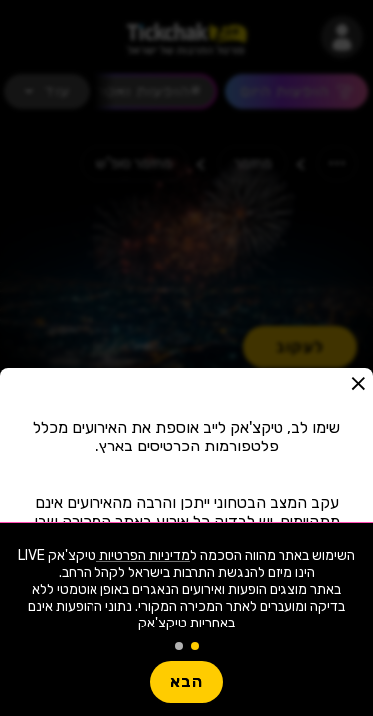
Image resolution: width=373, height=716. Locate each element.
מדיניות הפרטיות (143, 555)
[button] (358, 383)
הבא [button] (186, 681)
